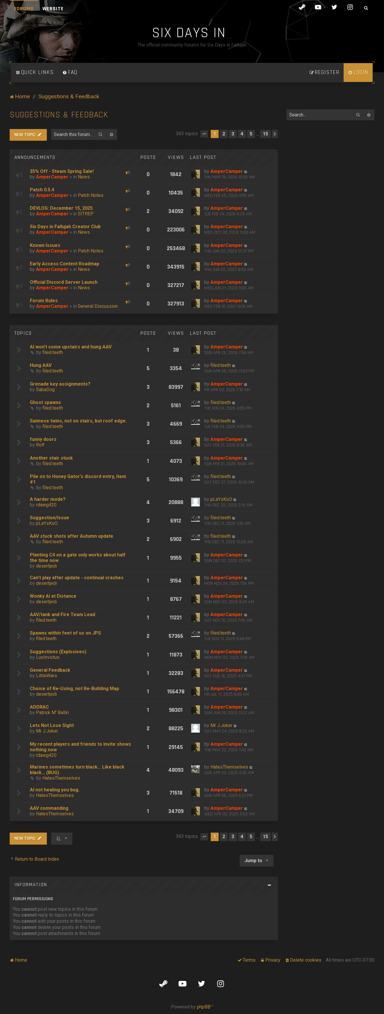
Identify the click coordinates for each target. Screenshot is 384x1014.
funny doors (43, 439)
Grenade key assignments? (60, 384)
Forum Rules (44, 300)
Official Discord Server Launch (63, 282)
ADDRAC (39, 707)
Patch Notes (90, 195)
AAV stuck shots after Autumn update (71, 536)
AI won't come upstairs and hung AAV (71, 347)
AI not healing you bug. (55, 790)
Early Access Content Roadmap (64, 264)
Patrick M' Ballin (52, 712)
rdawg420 (46, 505)
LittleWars (46, 675)
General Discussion (98, 306)
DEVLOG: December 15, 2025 (61, 208)
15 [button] (265, 134)
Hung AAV (41, 365)
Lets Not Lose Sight (52, 725)
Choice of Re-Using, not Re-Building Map (74, 688)
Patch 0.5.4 (42, 190)
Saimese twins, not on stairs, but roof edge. (78, 421)
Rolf (40, 445)
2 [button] (223, 134)
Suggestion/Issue (49, 517)
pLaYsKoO (221, 499)
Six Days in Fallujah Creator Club (65, 226)
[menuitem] (70, 72)
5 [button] (251, 134)
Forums (24, 8)
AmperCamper (52, 177)
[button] (204, 134)
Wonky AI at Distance (53, 596)
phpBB (203, 1007)
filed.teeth (52, 352)
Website (53, 8)
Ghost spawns (45, 402)
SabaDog (45, 389)
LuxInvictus (47, 657)
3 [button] (233, 134)
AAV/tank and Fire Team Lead (62, 614)
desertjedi (46, 566)
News (84, 177)
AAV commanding (49, 808)
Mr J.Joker (47, 731)
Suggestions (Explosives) (58, 651)
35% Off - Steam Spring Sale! (62, 171)
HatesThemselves (61, 778)
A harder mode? (48, 499)
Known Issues (45, 245)
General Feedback (50, 670)
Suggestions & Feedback (59, 114)
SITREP (86, 213)
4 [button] (242, 134)
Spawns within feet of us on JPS (65, 633)
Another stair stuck (51, 458)
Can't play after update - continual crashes (77, 577)
